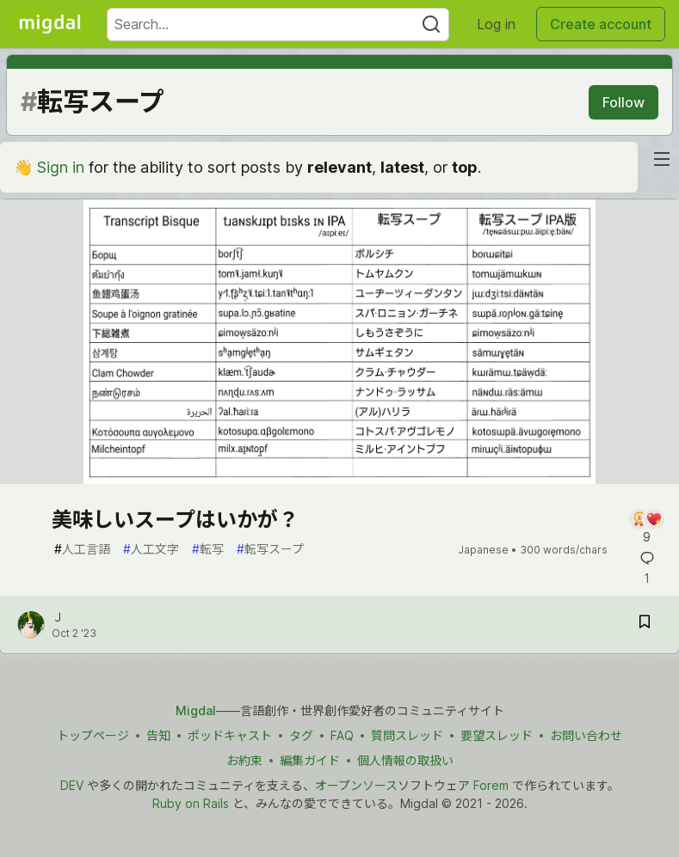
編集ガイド (310, 760)
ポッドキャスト (230, 735)
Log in (496, 24)
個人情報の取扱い (405, 760)
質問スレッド (407, 735)
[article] (339, 478)
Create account (600, 24)
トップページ (93, 735)
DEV (71, 785)
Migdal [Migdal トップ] (196, 710)
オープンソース (356, 785)
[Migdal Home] (50, 24)
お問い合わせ (586, 735)
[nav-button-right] (662, 159)
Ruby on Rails (190, 803)
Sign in (60, 167)
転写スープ (270, 549)
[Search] (431, 24)
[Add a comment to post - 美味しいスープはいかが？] (647, 527)
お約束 (244, 760)
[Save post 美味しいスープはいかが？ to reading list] (644, 624)
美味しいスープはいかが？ (175, 519)
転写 (208, 549)
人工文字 (151, 549)
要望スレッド (496, 735)
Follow (623, 102)
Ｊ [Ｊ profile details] (58, 616)
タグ (301, 735)
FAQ (342, 735)
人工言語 (82, 549)
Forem (491, 785)
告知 (158, 735)
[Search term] (278, 24)
